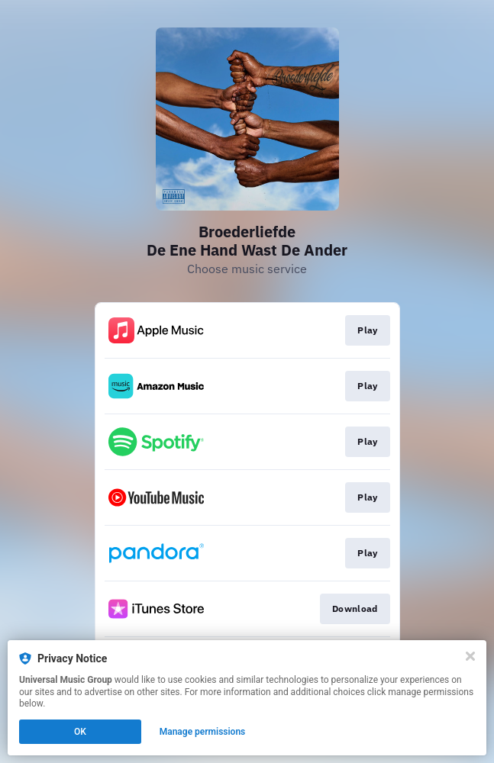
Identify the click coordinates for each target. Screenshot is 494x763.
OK (80, 731)
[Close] (470, 656)
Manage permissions (203, 731)
